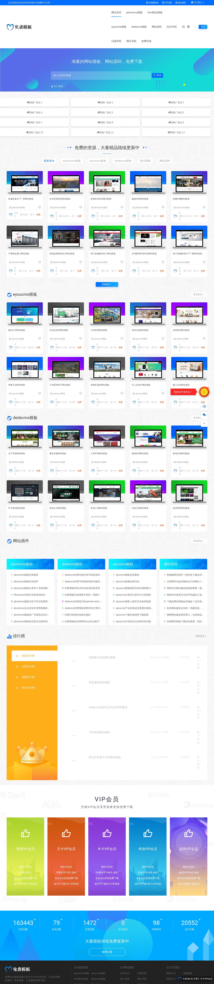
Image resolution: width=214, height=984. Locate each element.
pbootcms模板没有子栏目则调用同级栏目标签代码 (38, 577)
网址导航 (46, 26)
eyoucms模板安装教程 (125, 550)
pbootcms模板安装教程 (24, 550)
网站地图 (81, 980)
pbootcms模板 (64, 12)
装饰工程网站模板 (101, 483)
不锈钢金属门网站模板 (22, 220)
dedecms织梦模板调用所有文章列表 (81, 583)
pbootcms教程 (22, 540)
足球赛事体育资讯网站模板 (148, 220)
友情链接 (188, 954)
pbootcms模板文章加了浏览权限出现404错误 (35, 563)
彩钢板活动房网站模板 (103, 633)
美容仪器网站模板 (143, 301)
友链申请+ (66, 973)
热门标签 (125, 954)
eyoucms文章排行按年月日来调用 (131, 570)
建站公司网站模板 (19, 301)
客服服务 (188, 949)
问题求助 (172, 12)
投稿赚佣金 (152, 2)
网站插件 (96, 960)
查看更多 (107, 253)
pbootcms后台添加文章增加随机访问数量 (33, 583)
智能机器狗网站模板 (103, 357)
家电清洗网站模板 (184, 427)
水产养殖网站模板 (19, 427)
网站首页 (46, 12)
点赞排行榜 (25, 642)
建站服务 (180, 2)
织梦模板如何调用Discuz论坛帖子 (80, 597)
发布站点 (125, 949)
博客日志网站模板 (19, 357)
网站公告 (171, 949)
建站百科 (170, 540)
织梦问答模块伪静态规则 (75, 590)
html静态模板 (84, 12)
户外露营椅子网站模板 (63, 357)
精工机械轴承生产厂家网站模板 (189, 222)
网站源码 (142, 12)
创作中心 (125, 960)
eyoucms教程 (123, 540)
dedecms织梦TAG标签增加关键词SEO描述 (85, 557)
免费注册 (107, 927)
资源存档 (142, 960)
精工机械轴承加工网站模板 (106, 220)
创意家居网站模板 (184, 301)
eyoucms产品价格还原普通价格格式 (132, 583)
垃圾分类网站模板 (143, 483)
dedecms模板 (124, 12)
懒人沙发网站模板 (184, 357)
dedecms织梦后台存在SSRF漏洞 (109, 683)
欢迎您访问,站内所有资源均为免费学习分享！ (29, 2)
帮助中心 (171, 954)
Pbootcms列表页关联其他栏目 (27, 570)
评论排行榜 (25, 663)
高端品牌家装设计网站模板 (65, 220)
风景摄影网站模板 (100, 658)
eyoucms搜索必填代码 (125, 557)
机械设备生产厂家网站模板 (24, 164)
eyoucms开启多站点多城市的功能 (131, 597)
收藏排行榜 (25, 653)
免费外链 (61, 26)
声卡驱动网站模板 (19, 483)
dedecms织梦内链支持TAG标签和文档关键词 (86, 550)
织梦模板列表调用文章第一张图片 (80, 570)
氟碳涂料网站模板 (143, 164)
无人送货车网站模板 (144, 357)
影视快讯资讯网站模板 (104, 164)
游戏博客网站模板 (184, 483)
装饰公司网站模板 (60, 483)
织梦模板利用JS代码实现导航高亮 (80, 563)
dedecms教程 (72, 540)
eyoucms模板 (104, 12)
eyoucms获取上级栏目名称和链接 (131, 577)
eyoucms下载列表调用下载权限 (130, 590)
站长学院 (157, 12)
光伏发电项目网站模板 (63, 164)
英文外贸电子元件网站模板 (106, 733)
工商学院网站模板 (101, 427)
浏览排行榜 (25, 631)
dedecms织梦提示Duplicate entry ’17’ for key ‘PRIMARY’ (91, 577)
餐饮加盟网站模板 (60, 427)
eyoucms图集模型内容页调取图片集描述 (135, 563)
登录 (202, 19)
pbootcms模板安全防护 (24, 557)
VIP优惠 (167, 2)
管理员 (56, 183)
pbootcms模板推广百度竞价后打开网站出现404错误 (39, 590)
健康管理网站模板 (143, 427)
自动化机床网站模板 (62, 301)
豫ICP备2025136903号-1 (101, 980)
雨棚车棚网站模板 (184, 164)
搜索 (157, 61)
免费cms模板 (49, 973)
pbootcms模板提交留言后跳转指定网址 (32, 597)
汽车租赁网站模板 (101, 301)
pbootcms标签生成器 (29, 973)
